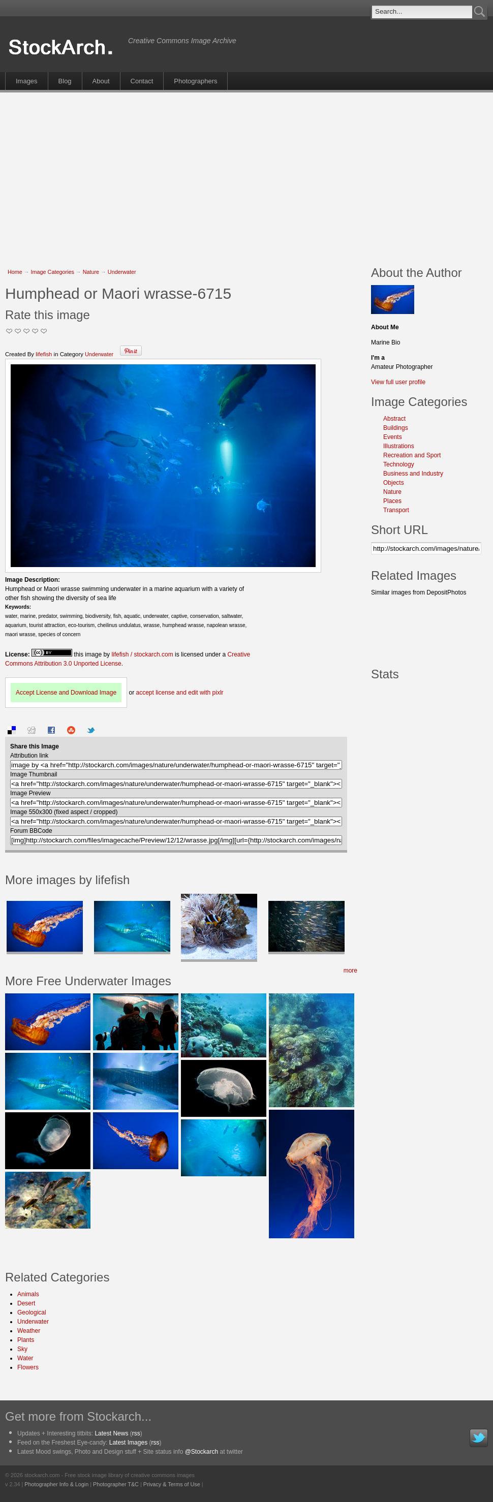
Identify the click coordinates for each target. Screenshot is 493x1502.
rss (136, 1433)
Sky (22, 1349)
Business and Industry (413, 473)
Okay (18, 331)
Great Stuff (35, 331)
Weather (28, 1330)
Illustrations (398, 446)
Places (392, 501)
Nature (91, 272)
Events (392, 437)
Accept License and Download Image (66, 692)
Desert (26, 1303)
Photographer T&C (116, 1484)
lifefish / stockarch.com (142, 654)
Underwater (122, 272)
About (101, 81)
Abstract (394, 418)
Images (27, 81)
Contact (142, 81)
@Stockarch (202, 1451)
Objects (393, 482)
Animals (28, 1294)
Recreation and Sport (412, 455)
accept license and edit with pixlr (179, 692)
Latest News (111, 1433)
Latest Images (128, 1442)
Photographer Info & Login (56, 1484)
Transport (396, 510)
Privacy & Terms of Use (171, 1484)
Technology (398, 464)
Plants (25, 1339)
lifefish (44, 354)
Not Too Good (9, 331)
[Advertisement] (171, 174)
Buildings (395, 427)
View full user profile (398, 382)
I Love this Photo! (44, 331)
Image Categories (52, 272)
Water (25, 1358)
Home (15, 272)
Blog (65, 81)
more (350, 970)
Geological (31, 1312)
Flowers (28, 1367)
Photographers (195, 81)
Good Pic (26, 331)
